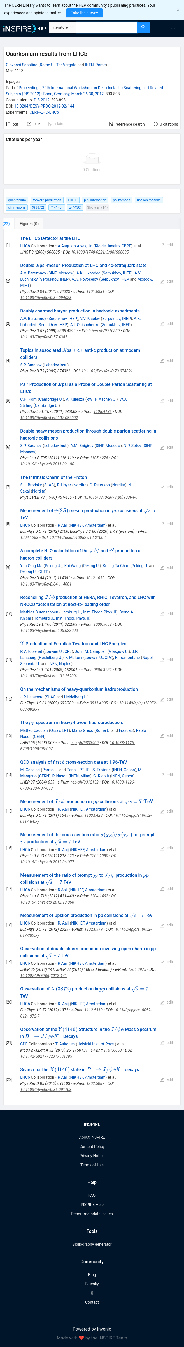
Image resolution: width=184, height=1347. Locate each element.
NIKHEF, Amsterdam (88, 525)
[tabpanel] (92, 667)
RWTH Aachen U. (101, 399)
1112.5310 (93, 1010)
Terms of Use (92, 1165)
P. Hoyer (64, 485)
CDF (23, 1044)
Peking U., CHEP (34, 572)
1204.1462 (99, 896)
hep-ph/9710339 (106, 331)
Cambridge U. (51, 399)
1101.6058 (113, 1050)
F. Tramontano (127, 657)
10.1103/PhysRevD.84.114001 (45, 584)
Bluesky (92, 1284)
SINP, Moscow (61, 273)
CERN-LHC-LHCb (44, 112)
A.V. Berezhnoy (33, 273)
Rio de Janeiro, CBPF (113, 246)
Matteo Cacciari (34, 730)
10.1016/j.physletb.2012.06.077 (47, 862)
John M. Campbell (90, 651)
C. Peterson (100, 485)
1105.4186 (103, 411)
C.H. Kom (28, 399)
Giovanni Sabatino (22, 65)
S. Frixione (101, 770)
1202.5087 (95, 1083)
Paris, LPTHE (78, 770)
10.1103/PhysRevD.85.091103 (45, 1089)
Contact (92, 1302)
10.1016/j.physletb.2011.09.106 (47, 464)
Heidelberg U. (50, 657)
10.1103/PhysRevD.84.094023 (45, 297)
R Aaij (63, 525)
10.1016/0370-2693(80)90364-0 (110, 497)
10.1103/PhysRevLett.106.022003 (49, 630)
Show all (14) (97, 207)
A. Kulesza (75, 399)
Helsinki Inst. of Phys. (96, 1044)
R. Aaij (63, 809)
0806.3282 (103, 670)
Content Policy (91, 1146)
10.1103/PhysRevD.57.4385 (43, 337)
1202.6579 (93, 929)
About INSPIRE (92, 1137)
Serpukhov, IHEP (117, 273)
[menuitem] (173, 28)
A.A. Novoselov (85, 279)
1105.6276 (99, 458)
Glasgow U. (119, 651)
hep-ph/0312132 (85, 782)
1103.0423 (93, 815)
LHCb (25, 246)
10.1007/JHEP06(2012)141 (43, 975)
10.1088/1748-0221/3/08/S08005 (100, 252)
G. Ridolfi (101, 776)
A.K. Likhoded (88, 273)
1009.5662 (103, 624)
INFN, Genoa (124, 770)
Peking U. (53, 565)
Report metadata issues (92, 1214)
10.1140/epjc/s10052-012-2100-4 (78, 537)
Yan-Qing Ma (31, 565)
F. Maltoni (74, 657)
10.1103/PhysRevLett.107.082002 (49, 417)
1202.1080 (99, 856)
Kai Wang (72, 565)
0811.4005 (99, 703)
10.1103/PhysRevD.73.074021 (107, 371)
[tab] (22, 224)
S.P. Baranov (31, 365)
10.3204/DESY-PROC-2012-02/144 (44, 106)
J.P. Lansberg (31, 697)
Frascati (126, 730)
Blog (92, 1274)
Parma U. (50, 770)
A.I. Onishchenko (85, 325)
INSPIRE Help (92, 1204)
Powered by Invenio (92, 1329)
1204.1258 (29, 537)
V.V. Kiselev (90, 318)
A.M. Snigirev (82, 445)
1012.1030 (95, 578)
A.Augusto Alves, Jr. (75, 246)
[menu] (168, 28)
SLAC (49, 485)
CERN (39, 736)
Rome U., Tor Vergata (58, 65)
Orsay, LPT (59, 730)
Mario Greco (82, 730)
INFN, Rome (95, 65)
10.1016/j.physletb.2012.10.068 (47, 902)
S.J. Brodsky (31, 485)
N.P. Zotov (132, 445)
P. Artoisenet (31, 651)
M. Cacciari (30, 770)
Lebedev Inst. (55, 365)
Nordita (80, 485)
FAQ (92, 1195)
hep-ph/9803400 (85, 743)
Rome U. (103, 730)
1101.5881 (95, 291)
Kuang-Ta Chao (116, 565)
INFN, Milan (80, 776)
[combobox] (106, 27)
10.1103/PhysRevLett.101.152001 (49, 676)
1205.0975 (137, 969)
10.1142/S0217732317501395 (46, 1056)
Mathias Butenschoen (39, 612)
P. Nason (59, 776)
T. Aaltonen (65, 1044)
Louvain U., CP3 (58, 651)
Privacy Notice (92, 1155)
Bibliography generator (91, 1244)
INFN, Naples (59, 663)
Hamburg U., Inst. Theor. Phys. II (88, 612)
